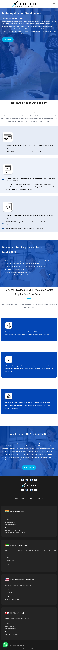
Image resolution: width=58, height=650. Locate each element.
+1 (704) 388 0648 (16, 599)
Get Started (8, 39)
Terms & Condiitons (33, 648)
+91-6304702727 (16, 530)
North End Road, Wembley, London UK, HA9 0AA (18, 618)
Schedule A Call (29, 467)
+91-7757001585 (14, 532)
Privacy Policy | (23, 648)
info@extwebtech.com (11, 524)
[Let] (29, 70)
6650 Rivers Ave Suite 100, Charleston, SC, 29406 (18, 585)
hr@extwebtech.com (10, 522)
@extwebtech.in (11, 592)
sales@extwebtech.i (10, 626)
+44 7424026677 (15, 634)
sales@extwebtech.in (10, 560)
